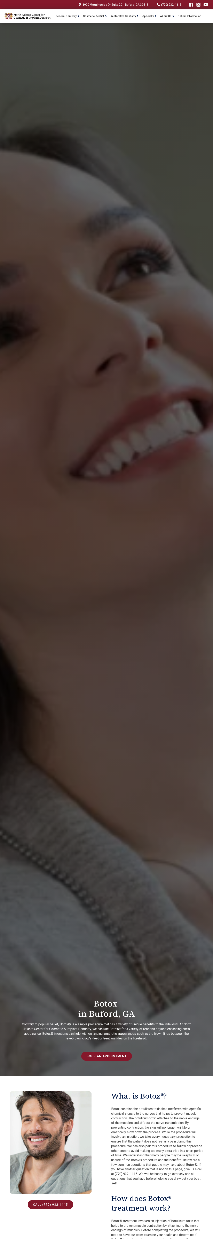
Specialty (149, 16)
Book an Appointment (106, 1056)
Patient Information (189, 16)
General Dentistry (67, 16)
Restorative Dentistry (124, 16)
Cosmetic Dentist (95, 16)
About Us (167, 16)
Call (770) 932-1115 (50, 1205)
